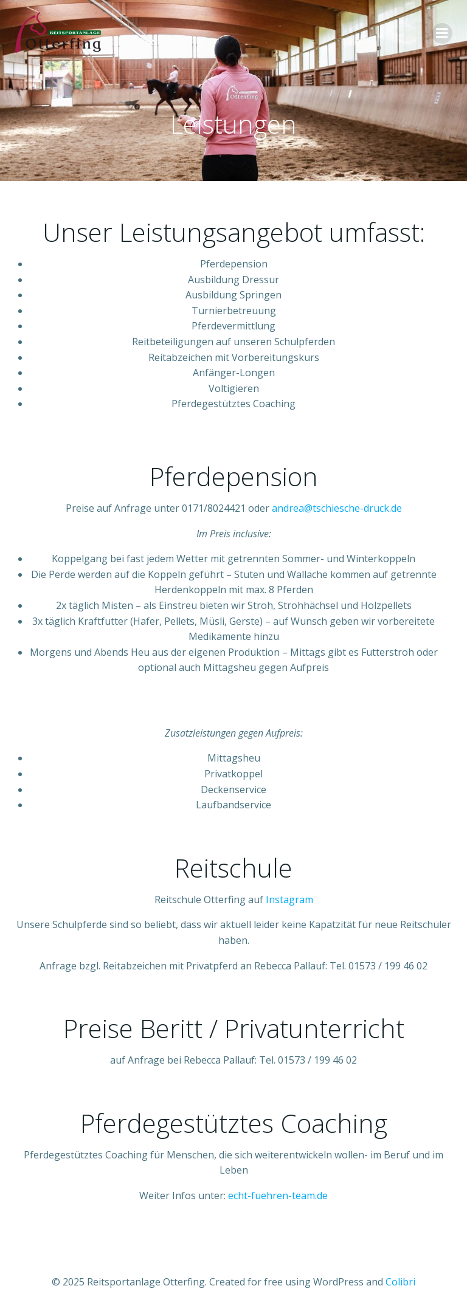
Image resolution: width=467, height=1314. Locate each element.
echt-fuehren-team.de (278, 1195)
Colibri (400, 1281)
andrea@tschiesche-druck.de (337, 508)
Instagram (289, 899)
